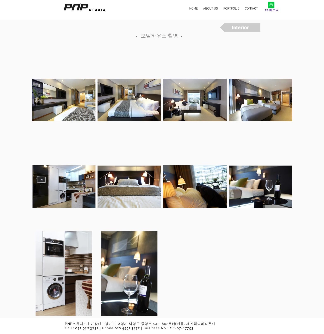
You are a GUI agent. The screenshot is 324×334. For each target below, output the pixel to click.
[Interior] (240, 27)
